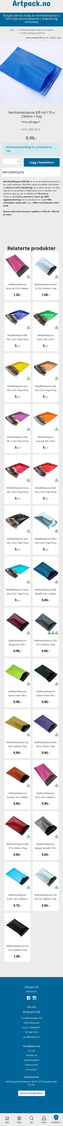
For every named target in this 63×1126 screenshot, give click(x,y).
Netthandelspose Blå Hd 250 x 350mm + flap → (44, 38)
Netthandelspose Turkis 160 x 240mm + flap (17, 898)
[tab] (31, 172)
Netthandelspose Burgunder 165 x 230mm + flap (17, 644)
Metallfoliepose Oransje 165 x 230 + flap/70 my (45, 441)
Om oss (31, 1050)
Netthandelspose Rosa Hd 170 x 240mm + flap (17, 288)
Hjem (12, 29)
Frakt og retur (31, 1064)
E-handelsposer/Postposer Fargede (34, 30)
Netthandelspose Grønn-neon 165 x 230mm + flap (17, 695)
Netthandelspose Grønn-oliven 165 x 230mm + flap (45, 695)
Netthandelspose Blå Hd (31, 33)
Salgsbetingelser (31, 1060)
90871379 (33, 1032)
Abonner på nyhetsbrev (31, 1093)
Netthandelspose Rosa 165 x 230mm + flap (45, 797)
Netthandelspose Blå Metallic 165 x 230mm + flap (45, 593)
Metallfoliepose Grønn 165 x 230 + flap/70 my (46, 339)
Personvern (31, 1069)
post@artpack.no (31, 1037)
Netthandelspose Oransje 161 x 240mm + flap (17, 797)
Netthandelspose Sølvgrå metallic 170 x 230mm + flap (45, 848)
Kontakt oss (31, 1055)
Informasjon (13, 172)
